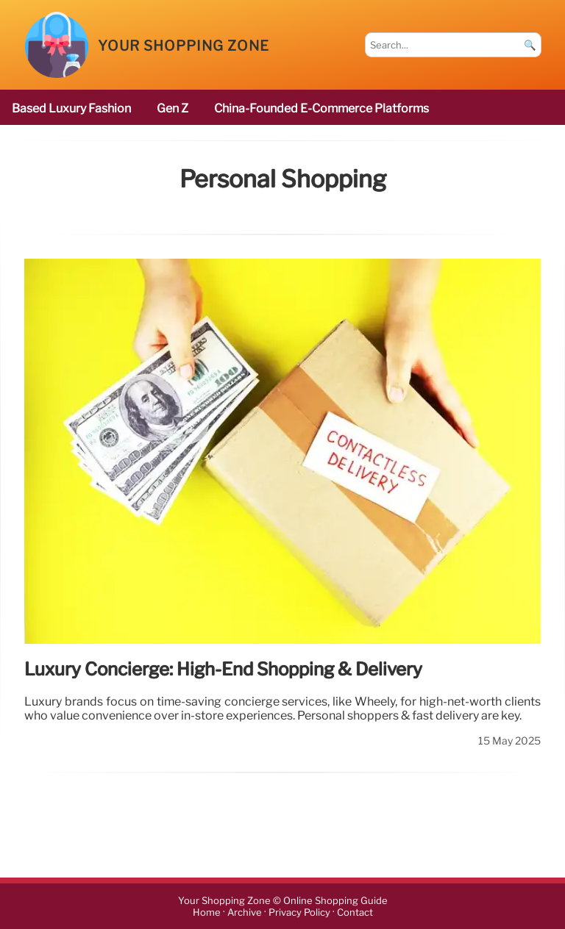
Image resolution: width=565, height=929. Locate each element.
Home (207, 912)
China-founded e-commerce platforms (321, 108)
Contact (355, 912)
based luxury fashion (71, 108)
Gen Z (172, 108)
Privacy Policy (299, 912)
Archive (244, 912)
